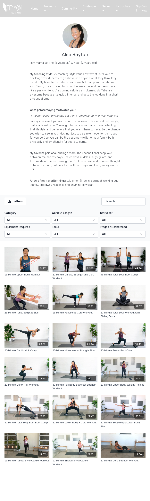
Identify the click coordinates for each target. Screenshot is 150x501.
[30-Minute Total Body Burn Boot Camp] (26, 423)
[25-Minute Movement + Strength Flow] (75, 350)
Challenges (89, 8)
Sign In (139, 8)
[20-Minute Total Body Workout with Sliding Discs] (123, 314)
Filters (15, 201)
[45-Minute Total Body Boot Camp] (123, 275)
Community (69, 8)
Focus (56, 227)
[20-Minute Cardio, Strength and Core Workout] (75, 276)
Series (106, 8)
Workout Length (62, 213)
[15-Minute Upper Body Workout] (26, 275)
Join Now (144, 8)
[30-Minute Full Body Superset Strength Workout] (75, 386)
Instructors (123, 8)
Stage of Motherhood (113, 227)
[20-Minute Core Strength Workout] (123, 461)
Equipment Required (17, 227)
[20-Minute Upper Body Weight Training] (123, 385)
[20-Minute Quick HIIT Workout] (26, 385)
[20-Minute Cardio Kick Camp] (26, 350)
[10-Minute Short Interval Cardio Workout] (75, 462)
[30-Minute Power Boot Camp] (123, 350)
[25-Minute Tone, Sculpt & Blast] (26, 313)
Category (10, 213)
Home (34, 8)
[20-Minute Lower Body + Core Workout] (75, 423)
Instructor (106, 213)
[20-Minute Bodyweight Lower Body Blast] (123, 424)
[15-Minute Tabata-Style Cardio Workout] (26, 461)
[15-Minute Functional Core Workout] (75, 313)
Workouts (50, 8)
